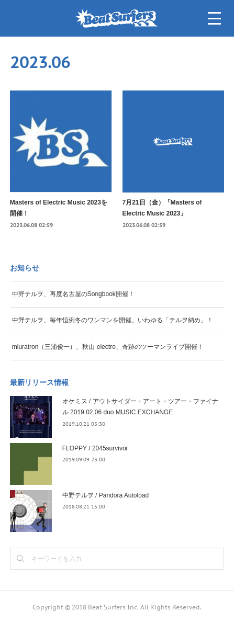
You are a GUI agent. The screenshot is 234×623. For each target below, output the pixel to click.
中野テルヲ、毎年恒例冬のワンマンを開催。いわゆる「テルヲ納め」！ (112, 320)
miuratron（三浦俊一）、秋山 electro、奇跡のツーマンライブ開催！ (108, 346)
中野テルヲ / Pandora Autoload (105, 495)
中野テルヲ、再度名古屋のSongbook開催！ (73, 294)
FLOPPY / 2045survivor (95, 448)
